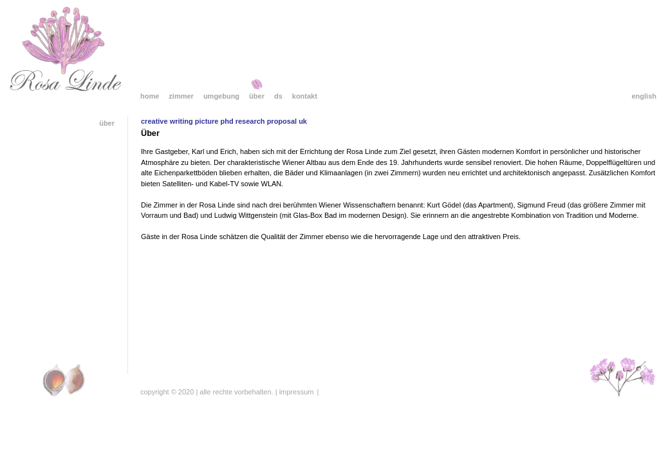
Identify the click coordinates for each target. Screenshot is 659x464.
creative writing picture (179, 121)
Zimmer (181, 96)
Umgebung (221, 96)
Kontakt (304, 96)
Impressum (296, 392)
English (643, 96)
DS (278, 96)
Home (149, 96)
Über (257, 96)
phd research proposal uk (264, 121)
